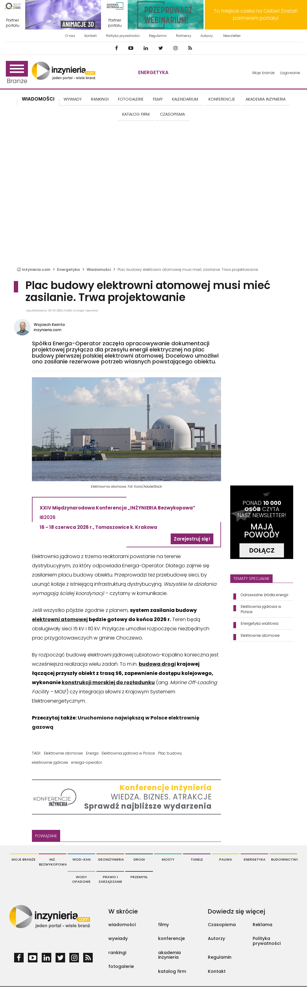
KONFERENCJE (221, 99)
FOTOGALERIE (131, 99)
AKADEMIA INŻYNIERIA (266, 99)
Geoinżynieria (111, 859)
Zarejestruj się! (192, 539)
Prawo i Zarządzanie (110, 879)
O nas (70, 35)
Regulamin (158, 35)
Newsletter (232, 35)
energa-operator (86, 762)
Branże (17, 73)
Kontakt (90, 35)
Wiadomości (38, 99)
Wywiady (73, 99)
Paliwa (225, 859)
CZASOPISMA (172, 114)
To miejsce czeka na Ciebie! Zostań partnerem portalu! (256, 14)
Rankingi (100, 99)
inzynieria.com (47, 329)
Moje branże (263, 72)
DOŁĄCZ (261, 550)
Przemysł (139, 876)
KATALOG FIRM (136, 114)
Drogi (139, 859)
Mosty (168, 859)
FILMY (158, 99)
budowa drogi (157, 664)
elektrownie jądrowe (50, 762)
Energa (92, 753)
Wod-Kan (81, 859)
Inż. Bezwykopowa (52, 862)
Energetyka (153, 72)
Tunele (197, 859)
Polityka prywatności (123, 35)
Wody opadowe (81, 879)
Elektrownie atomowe (63, 753)
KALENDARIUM (185, 99)
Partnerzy (183, 35)
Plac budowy (170, 753)
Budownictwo (284, 859)
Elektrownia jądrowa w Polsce (128, 753)
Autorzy (206, 35)
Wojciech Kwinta (49, 324)
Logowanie (290, 72)
